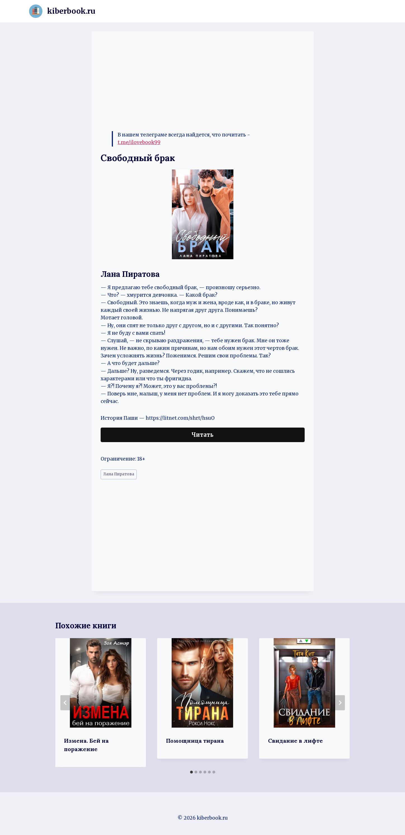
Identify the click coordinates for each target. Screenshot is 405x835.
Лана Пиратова (118, 474)
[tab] (191, 772)
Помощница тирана (195, 740)
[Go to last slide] (65, 702)
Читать (202, 434)
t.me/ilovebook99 (139, 142)
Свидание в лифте (295, 740)
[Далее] (340, 702)
